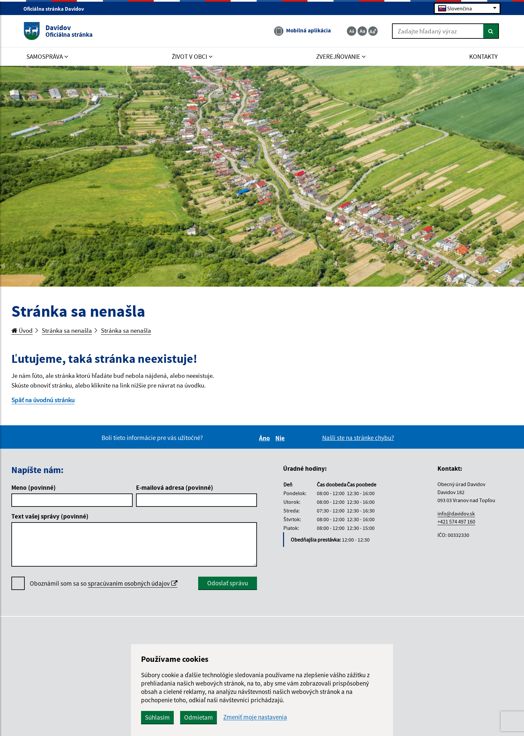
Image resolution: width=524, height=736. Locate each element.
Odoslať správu (227, 583)
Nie (281, 438)
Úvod (22, 330)
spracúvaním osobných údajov (132, 583)
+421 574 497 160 (456, 521)
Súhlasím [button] (157, 717)
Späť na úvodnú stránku (43, 400)
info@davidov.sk (456, 513)
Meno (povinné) (33, 487)
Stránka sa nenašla (67, 330)
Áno (265, 438)
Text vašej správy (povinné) (50, 516)
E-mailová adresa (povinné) (174, 487)
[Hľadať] (491, 31)
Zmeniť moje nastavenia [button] (255, 717)
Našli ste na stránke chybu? (358, 438)
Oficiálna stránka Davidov (56, 8)
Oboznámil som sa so (103, 583)
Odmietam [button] (198, 717)
